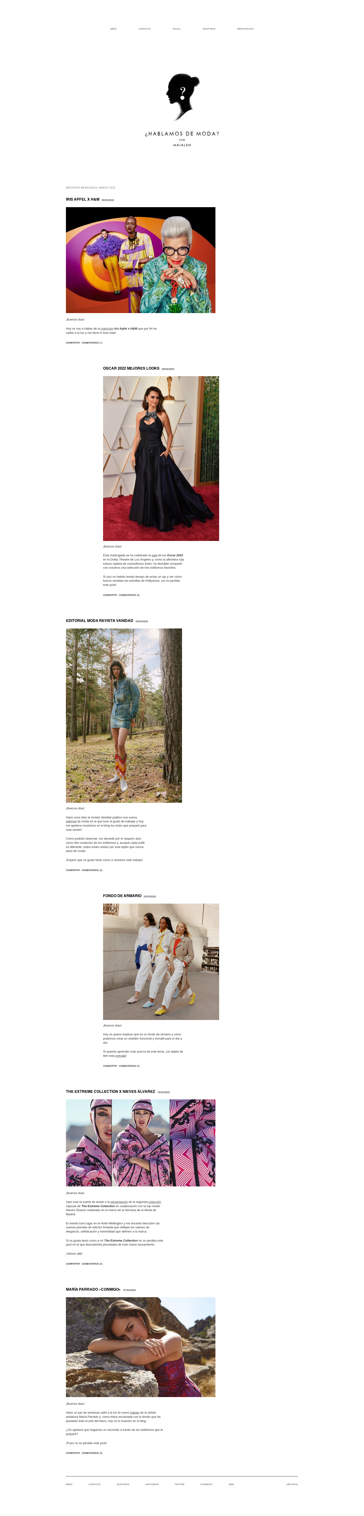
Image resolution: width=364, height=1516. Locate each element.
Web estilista (245, 29)
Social (177, 29)
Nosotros (209, 29)
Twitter (179, 1484)
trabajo (135, 1412)
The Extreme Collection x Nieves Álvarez (110, 1092)
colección (107, 328)
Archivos (292, 1484)
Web (231, 1484)
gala (154, 555)
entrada (120, 1055)
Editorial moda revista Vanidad (99, 621)
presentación (119, 1202)
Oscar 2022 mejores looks (131, 369)
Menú (113, 29)
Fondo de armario (122, 896)
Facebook (207, 1484)
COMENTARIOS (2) (92, 870)
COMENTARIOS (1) (92, 343)
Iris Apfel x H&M (82, 200)
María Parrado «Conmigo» (93, 1290)
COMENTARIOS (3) (129, 595)
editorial (71, 821)
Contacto (145, 29)
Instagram (152, 1484)
